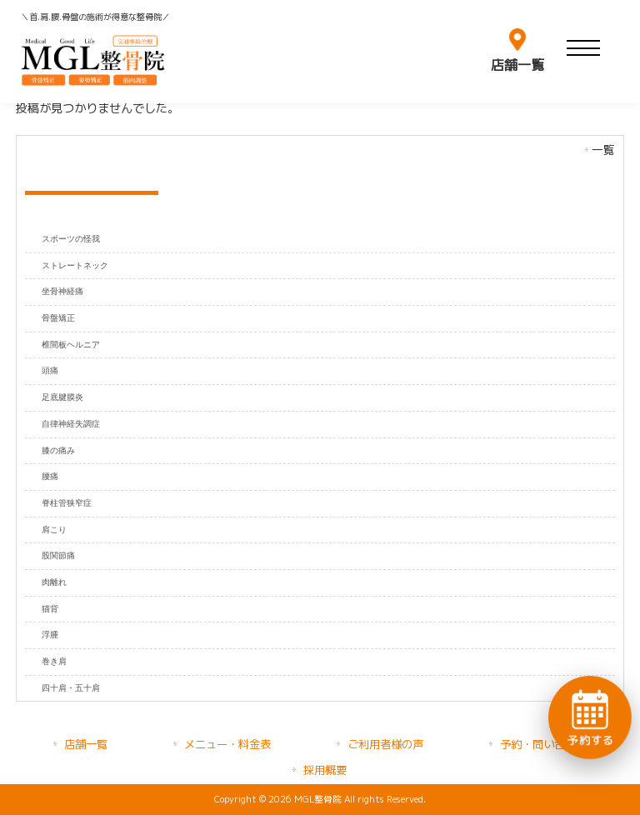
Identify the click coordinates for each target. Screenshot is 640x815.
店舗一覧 (86, 744)
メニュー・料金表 (227, 744)
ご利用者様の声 (385, 744)
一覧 (603, 150)
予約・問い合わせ (543, 744)
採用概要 (325, 770)
